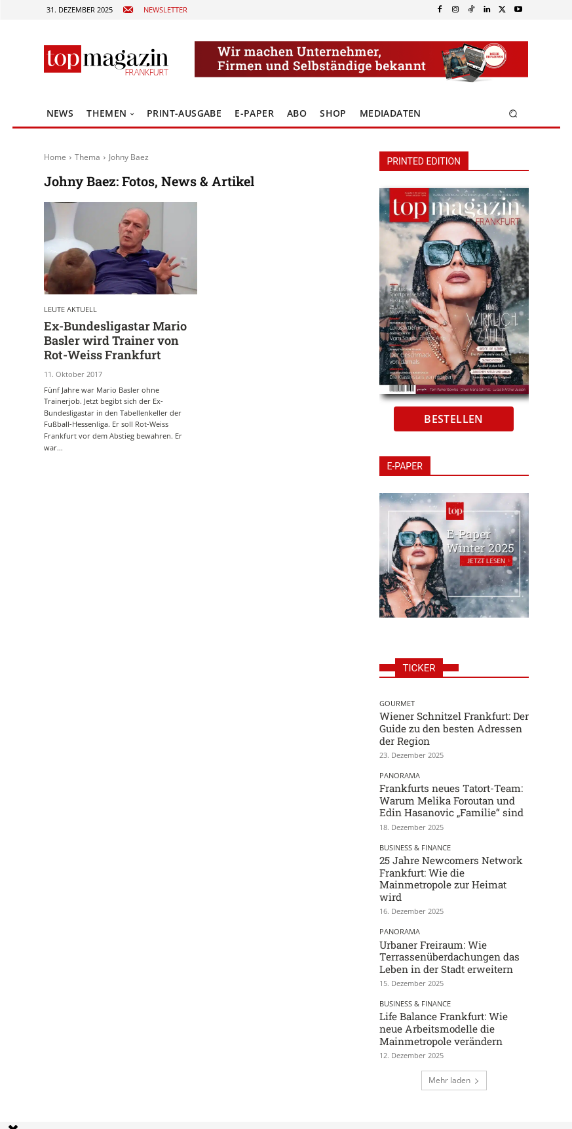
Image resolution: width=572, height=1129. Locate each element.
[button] (512, 114)
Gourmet (397, 703)
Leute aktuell (70, 309)
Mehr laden (454, 1038)
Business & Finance (415, 835)
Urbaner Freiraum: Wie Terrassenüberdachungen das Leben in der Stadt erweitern (452, 923)
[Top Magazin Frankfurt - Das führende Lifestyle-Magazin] (106, 60)
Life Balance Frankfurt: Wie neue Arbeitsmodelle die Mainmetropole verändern (449, 989)
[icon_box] (155, 10)
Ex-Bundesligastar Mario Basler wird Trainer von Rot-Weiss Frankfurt (119, 339)
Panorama (399, 769)
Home (55, 157)
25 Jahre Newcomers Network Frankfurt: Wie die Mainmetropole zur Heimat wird (448, 857)
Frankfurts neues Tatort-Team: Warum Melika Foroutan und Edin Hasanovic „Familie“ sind (448, 791)
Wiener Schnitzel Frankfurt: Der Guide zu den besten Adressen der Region (447, 725)
